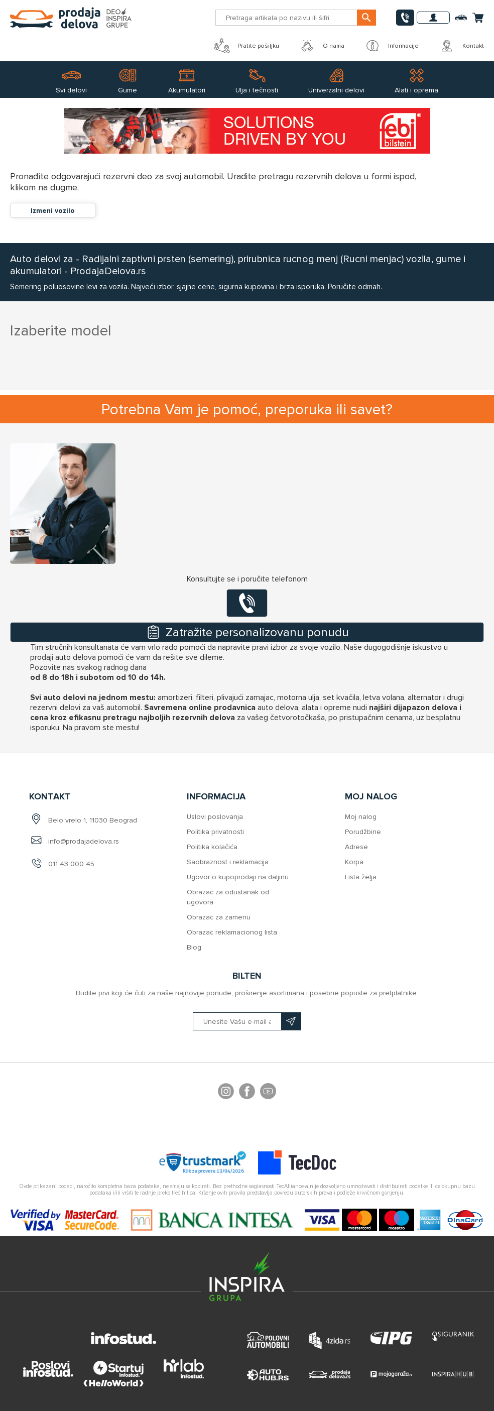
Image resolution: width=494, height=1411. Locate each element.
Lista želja (361, 877)
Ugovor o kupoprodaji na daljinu (238, 877)
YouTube (268, 1092)
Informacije (391, 46)
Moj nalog (361, 816)
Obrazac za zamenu (219, 917)
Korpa (354, 862)
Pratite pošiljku (246, 46)
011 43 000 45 (71, 864)
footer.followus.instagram (225, 1092)
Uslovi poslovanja (215, 816)
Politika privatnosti (215, 832)
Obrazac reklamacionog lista (232, 932)
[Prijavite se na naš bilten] (247, 1021)
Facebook (247, 1092)
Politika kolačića (212, 847)
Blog (194, 947)
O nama (321, 46)
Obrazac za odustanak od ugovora (228, 897)
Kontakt (461, 46)
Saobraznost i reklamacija (228, 862)
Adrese (356, 847)
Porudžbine (363, 832)
